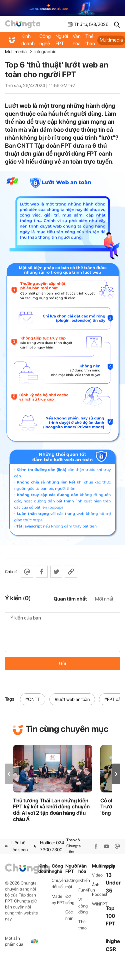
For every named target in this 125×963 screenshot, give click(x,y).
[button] (116, 774)
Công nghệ (45, 40)
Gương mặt (71, 883)
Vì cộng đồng (83, 906)
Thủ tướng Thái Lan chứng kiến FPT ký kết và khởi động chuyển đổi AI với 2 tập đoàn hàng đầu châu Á (51, 810)
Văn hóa (77, 40)
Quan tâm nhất (70, 599)
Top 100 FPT (110, 916)
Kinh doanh (28, 40)
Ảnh (95, 884)
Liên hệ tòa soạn (16, 846)
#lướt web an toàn (72, 699)
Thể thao (90, 40)
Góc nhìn (69, 915)
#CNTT (32, 699)
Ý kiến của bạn (62, 632)
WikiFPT (99, 903)
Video (97, 875)
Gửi (62, 663)
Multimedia (16, 51)
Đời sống (69, 899)
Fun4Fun (85, 890)
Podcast (99, 894)
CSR (111, 949)
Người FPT (61, 40)
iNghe (113, 941)
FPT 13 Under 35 (113, 879)
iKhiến (84, 880)
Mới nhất (104, 599)
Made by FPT (58, 899)
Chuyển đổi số (58, 883)
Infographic (45, 51)
